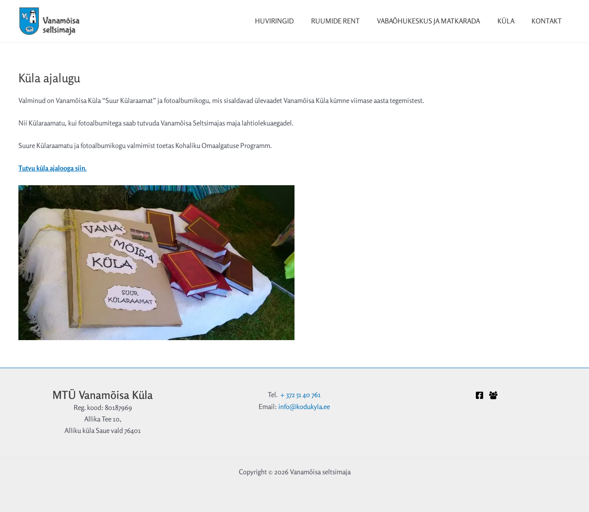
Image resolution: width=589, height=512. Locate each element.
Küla (511, 21)
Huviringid (290, 21)
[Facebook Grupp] (493, 395)
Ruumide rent (347, 21)
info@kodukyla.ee (304, 405)
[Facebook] (479, 395)
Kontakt (548, 21)
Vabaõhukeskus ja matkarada (437, 21)
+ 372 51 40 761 (300, 393)
